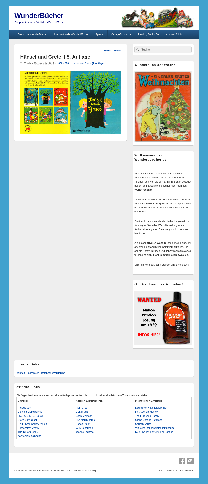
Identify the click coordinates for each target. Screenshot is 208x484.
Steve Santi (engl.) (28, 419)
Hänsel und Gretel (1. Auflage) (88, 63)
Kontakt (20, 373)
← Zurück (106, 50)
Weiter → (119, 50)
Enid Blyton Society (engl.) (32, 423)
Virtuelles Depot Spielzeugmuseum (154, 427)
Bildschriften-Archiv (28, 427)
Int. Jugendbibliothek (146, 411)
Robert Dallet (83, 423)
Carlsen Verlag (143, 423)
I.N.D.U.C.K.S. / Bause (30, 415)
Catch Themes (186, 470)
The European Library (147, 415)
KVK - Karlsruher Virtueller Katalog (154, 431)
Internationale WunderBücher (71, 34)
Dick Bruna (82, 411)
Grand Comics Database (148, 419)
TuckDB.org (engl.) (28, 431)
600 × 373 (63, 63)
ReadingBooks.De (148, 34)
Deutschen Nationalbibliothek (151, 407)
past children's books (29, 435)
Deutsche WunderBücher (32, 34)
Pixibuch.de (24, 407)
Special (99, 34)
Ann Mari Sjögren (85, 419)
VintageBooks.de (121, 34)
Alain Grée (81, 407)
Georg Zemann (84, 415)
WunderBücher (38, 16)
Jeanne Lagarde (85, 431)
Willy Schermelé (84, 427)
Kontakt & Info (174, 34)
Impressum (33, 373)
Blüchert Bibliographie (30, 411)
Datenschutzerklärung (53, 373)
